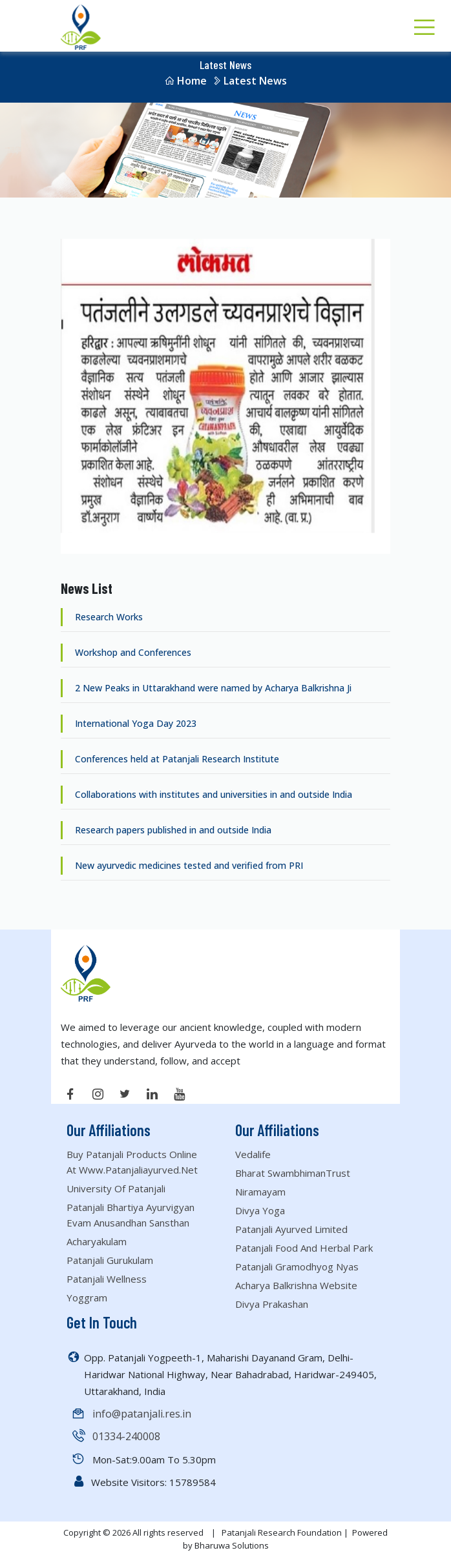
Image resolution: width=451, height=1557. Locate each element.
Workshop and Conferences (131, 652)
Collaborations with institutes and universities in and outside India (212, 794)
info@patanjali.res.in (141, 1414)
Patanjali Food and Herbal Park (304, 1247)
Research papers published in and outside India (171, 830)
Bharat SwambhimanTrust (292, 1172)
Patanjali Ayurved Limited (291, 1229)
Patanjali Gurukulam (110, 1260)
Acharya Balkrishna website (296, 1285)
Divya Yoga (260, 1210)
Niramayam (260, 1191)
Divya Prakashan (271, 1304)
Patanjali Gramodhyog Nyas (297, 1266)
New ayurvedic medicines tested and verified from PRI (187, 865)
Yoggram (87, 1297)
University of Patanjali (116, 1188)
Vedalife (253, 1154)
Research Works (107, 617)
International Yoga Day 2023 (134, 723)
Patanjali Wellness (107, 1278)
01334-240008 (126, 1436)
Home (185, 81)
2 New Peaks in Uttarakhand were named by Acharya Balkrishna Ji (211, 688)
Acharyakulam (97, 1241)
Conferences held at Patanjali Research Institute (175, 759)
